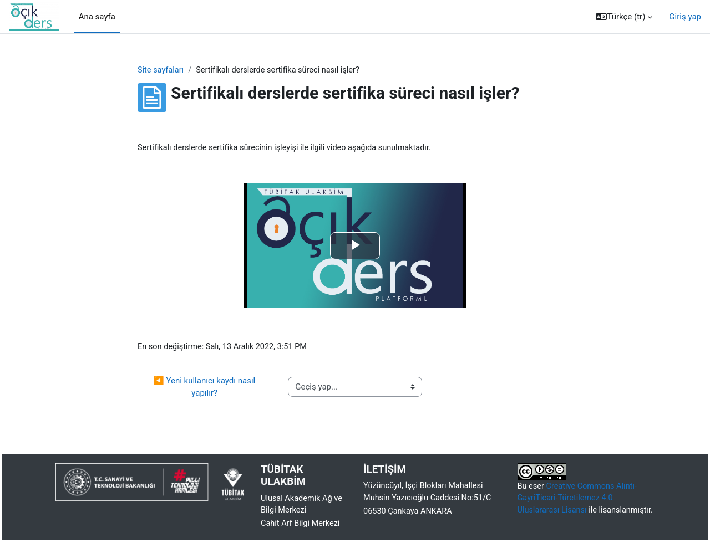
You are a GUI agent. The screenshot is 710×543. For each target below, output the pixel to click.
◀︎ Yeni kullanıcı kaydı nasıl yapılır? (205, 388)
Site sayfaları (161, 70)
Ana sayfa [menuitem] (97, 17)
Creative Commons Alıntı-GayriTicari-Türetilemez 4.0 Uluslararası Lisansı (579, 500)
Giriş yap (685, 17)
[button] (624, 16)
